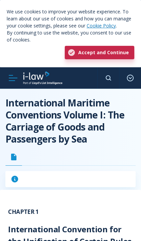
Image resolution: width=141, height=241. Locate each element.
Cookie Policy (101, 25)
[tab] (13, 157)
